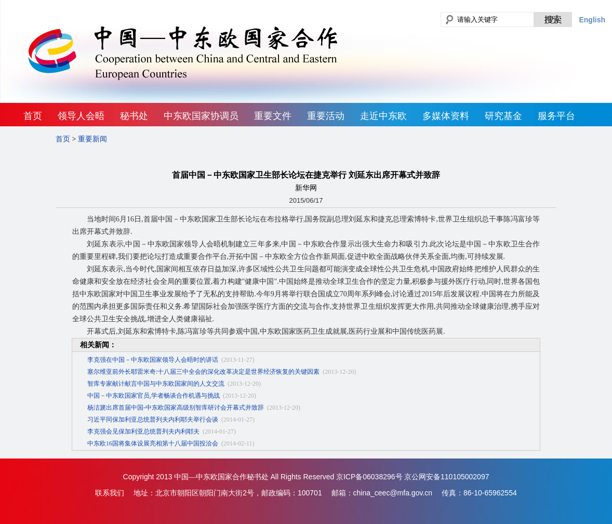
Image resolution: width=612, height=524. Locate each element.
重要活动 (325, 116)
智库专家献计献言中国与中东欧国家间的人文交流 (155, 383)
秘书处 (134, 116)
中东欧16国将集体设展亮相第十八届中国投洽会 (152, 443)
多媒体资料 (445, 116)
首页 (32, 116)
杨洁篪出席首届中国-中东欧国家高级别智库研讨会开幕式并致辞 (175, 407)
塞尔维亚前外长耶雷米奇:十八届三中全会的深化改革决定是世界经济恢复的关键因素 (203, 371)
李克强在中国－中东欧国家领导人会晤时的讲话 (152, 359)
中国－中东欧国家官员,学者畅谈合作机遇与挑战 (153, 395)
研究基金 (503, 116)
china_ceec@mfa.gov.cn (392, 493)
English (592, 20)
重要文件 (272, 116)
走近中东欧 (383, 116)
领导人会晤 (81, 116)
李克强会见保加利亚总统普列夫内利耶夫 (143, 431)
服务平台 (556, 116)
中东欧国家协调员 (201, 116)
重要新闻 (92, 139)
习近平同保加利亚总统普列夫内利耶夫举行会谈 (152, 419)
